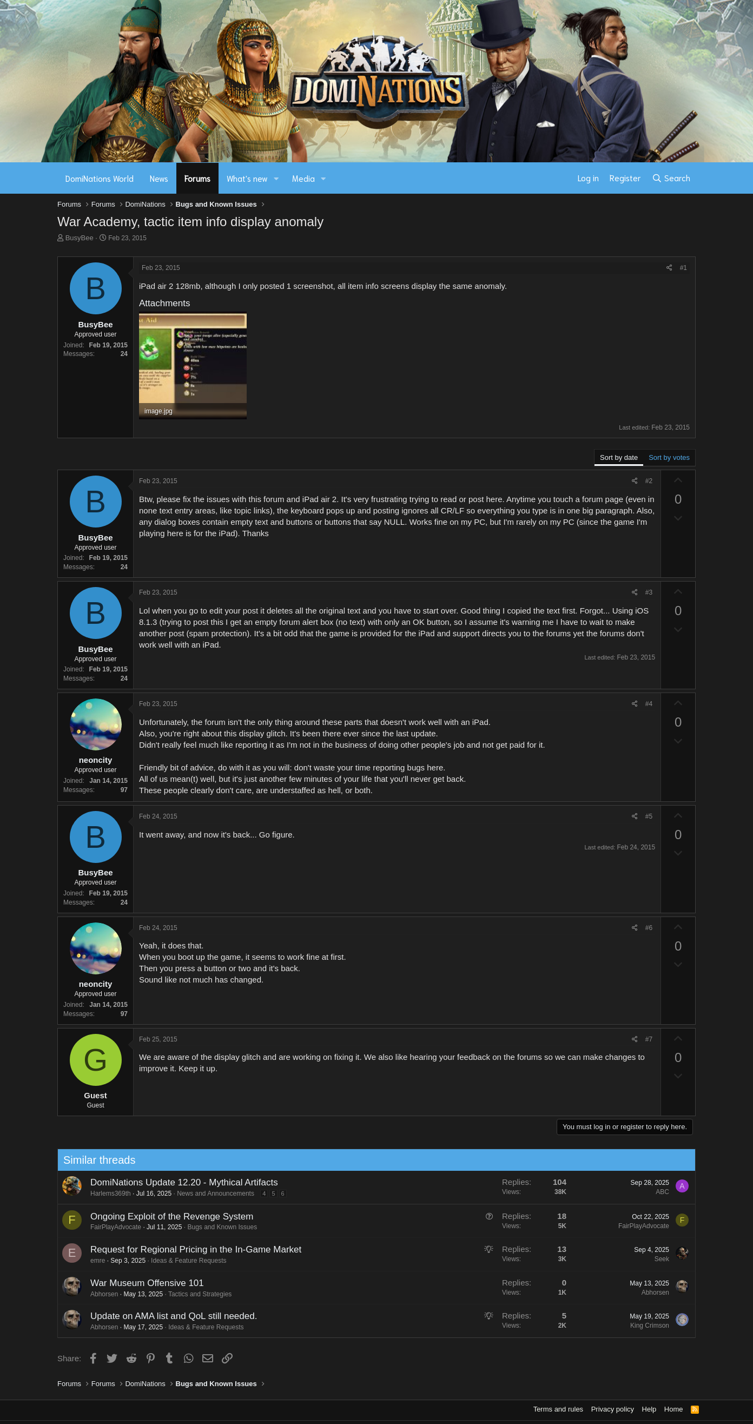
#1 (683, 268)
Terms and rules (558, 1409)
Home (673, 1409)
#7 (648, 1039)
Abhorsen (101, 1294)
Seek (658, 1259)
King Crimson (646, 1325)
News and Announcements (213, 1193)
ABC (659, 1192)
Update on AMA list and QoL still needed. (170, 1316)
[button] (276, 178)
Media (303, 178)
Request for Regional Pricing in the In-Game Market (192, 1249)
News (159, 178)
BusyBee (79, 238)
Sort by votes (669, 457)
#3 (648, 592)
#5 (648, 816)
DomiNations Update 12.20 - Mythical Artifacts (181, 1182)
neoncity (96, 759)
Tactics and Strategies (196, 1294)
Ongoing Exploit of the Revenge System (168, 1216)
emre (94, 1260)
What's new (247, 178)
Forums (197, 178)
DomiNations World (99, 178)
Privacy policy (612, 1409)
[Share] (669, 268)
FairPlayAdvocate (112, 1227)
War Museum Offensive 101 (144, 1283)
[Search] (671, 178)
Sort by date (619, 457)
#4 (648, 704)
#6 (648, 928)
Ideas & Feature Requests (185, 1260)
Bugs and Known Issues (219, 1227)
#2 (648, 481)
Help (649, 1409)
